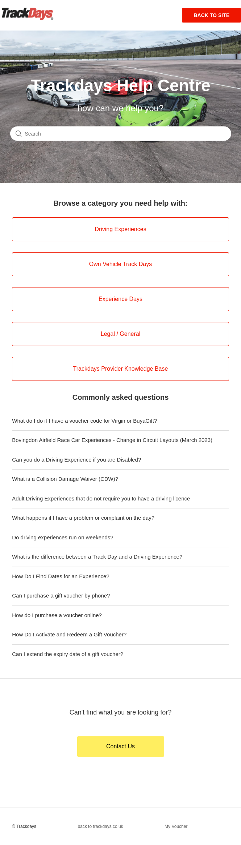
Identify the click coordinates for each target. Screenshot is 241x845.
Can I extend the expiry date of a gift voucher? (67, 654)
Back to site (211, 15)
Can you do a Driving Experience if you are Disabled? (76, 459)
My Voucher (176, 826)
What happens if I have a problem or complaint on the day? (83, 518)
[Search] (120, 133)
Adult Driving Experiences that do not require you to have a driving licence (101, 498)
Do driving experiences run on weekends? (62, 537)
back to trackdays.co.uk (100, 826)
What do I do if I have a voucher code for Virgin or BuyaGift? (84, 421)
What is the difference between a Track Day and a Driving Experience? (97, 557)
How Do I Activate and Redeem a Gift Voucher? (69, 634)
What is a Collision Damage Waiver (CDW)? (65, 479)
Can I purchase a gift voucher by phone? (61, 595)
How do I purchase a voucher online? (57, 615)
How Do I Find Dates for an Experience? (60, 576)
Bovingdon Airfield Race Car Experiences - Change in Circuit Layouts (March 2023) (112, 440)
